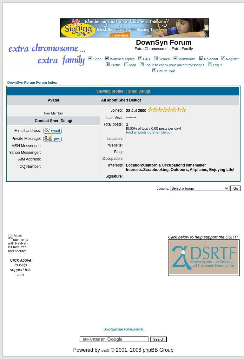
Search (162, 59)
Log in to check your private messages (172, 65)
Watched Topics (120, 59)
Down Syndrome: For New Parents (123, 329)
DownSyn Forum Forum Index (32, 82)
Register (230, 59)
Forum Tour (163, 71)
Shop (95, 59)
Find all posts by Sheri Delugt (148, 132)
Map (130, 65)
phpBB (105, 350)
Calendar (208, 59)
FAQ (144, 59)
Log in (215, 65)
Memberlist (184, 59)
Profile (113, 65)
